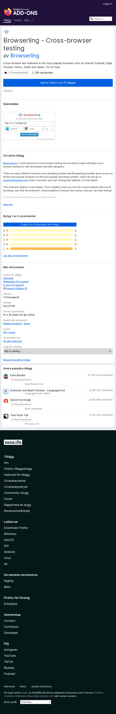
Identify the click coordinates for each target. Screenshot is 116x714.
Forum (8, 499)
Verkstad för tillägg (17, 474)
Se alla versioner (12, 341)
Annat (27, 323)
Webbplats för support (16, 281)
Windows (10, 534)
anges (24, 692)
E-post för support (13, 285)
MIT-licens (9, 332)
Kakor (23, 686)
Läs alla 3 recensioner (15, 255)
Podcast (9, 673)
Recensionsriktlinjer (17, 511)
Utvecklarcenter (15, 480)
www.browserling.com (15, 180)
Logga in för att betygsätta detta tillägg (40, 224)
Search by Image (20, 399)
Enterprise (10, 603)
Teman (18, 20)
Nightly (9, 581)
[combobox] (100, 19)
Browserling (24, 55)
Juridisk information (41, 686)
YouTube (10, 655)
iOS (6, 546)
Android (9, 552)
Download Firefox (16, 527)
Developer (11, 632)
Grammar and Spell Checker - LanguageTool (37, 390)
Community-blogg (16, 492)
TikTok (8, 661)
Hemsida (8, 278)
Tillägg (7, 20)
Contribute (11, 626)
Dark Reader (18, 375)
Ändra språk (10, 702)
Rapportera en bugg (17, 505)
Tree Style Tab (19, 415)
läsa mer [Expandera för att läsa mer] (8, 204)
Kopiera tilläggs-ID (15, 288)
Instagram (10, 649)
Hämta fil (8, 90)
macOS (9, 540)
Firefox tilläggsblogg (18, 468)
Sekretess (9, 686)
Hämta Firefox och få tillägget (58, 82)
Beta (7, 587)
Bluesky (9, 667)
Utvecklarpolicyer (16, 486)
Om (6, 462)
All (5, 564)
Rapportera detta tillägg (16, 359)
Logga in (107, 3)
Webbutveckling (12, 323)
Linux (7, 558)
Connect (9, 620)
